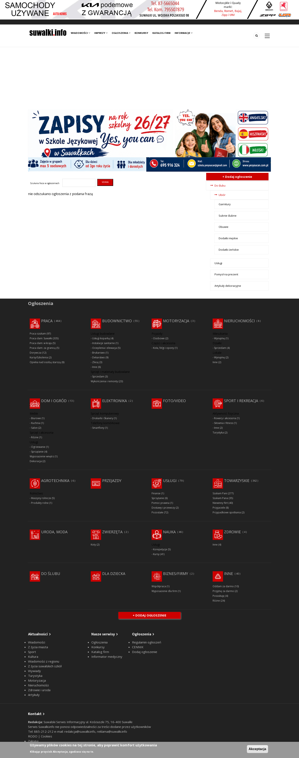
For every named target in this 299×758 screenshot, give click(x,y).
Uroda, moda (54, 531)
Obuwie (223, 227)
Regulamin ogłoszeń (146, 642)
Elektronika (114, 400)
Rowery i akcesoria (225, 418)
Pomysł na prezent (226, 274)
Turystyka (218, 432)
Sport (32, 652)
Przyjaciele (219, 507)
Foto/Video (174, 400)
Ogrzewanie (38, 447)
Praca (47, 320)
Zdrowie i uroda (39, 690)
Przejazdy (111, 480)
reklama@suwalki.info (112, 731)
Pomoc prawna (160, 503)
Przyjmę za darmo (223, 591)
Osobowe (159, 338)
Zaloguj (33, 741)
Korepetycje (160, 549)
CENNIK (137, 647)
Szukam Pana (220, 498)
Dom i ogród (54, 400)
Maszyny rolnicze (41, 498)
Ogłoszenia (121, 33)
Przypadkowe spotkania (227, 512)
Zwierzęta (112, 531)
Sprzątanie (37, 451)
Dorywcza (35, 352)
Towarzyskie (236, 480)
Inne (94, 367)
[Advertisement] (149, 78)
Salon (34, 428)
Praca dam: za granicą (43, 348)
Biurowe (36, 418)
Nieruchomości (239, 320)
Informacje (183, 33)
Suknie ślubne (228, 215)
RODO (33, 736)
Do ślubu (219, 185)
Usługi (218, 263)
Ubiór (222, 195)
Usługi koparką (101, 338)
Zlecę (95, 362)
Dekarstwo (98, 357)
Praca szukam (38, 333)
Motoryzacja (176, 320)
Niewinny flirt (220, 503)
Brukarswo (98, 352)
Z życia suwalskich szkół (45, 666)
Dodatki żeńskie (229, 249)
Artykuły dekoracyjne (227, 286)
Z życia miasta (38, 647)
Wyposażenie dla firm (164, 591)
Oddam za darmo (223, 586)
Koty (93, 544)
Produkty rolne (40, 503)
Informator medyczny (106, 656)
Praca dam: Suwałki (41, 338)
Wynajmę (219, 338)
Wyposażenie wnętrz (42, 456)
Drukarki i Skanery (102, 418)
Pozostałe (157, 512)
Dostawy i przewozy (163, 507)
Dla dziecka (113, 573)
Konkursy (141, 33)
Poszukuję (218, 596)
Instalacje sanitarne (103, 343)
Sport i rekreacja (241, 400)
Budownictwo (117, 320)
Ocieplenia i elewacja (104, 348)
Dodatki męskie (228, 238)
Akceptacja (257, 749)
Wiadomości (80, 33)
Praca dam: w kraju (41, 343)
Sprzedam (98, 376)
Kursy (156, 554)
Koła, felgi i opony (163, 348)
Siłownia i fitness (223, 423)
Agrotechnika (55, 480)
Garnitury (225, 204)
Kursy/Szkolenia (39, 357)
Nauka (169, 531)
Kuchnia (35, 423)
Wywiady (34, 671)
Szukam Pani (220, 493)
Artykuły (34, 695)
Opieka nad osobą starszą (45, 362)
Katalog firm (161, 33)
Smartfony (98, 428)
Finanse (156, 493)
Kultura (33, 656)
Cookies (46, 736)
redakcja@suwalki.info (79, 731)
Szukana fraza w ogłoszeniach (44, 183)
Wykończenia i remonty (104, 381)
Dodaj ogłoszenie (144, 652)
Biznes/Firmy (175, 573)
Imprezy (101, 33)
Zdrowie (232, 531)
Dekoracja (36, 461)
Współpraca (159, 586)
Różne (34, 437)
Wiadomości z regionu (43, 661)
